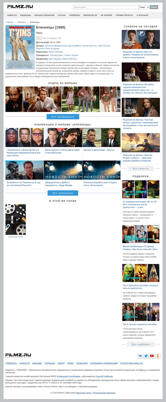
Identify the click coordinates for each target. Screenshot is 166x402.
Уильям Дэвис (56, 55)
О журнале (142, 15)
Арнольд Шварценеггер (56, 46)
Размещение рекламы (104, 393)
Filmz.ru (142, 370)
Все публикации (63, 193)
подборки (82, 363)
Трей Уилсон (104, 46)
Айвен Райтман (56, 52)
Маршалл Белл (43, 48)
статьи (62, 15)
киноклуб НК (90, 15)
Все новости (141, 168)
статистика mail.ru (131, 363)
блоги (61, 363)
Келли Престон (90, 46)
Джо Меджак (55, 59)
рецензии (25, 15)
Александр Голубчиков (68, 376)
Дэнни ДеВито (74, 46)
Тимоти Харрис (71, 55)
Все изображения (63, 117)
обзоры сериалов (44, 15)
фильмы (37, 363)
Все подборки (140, 344)
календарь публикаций (104, 363)
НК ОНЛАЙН (106, 15)
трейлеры (74, 15)
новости (12, 15)
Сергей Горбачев (104, 376)
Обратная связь (84, 393)
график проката (124, 15)
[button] (117, 99)
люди (70, 363)
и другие (55, 48)
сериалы (50, 363)
